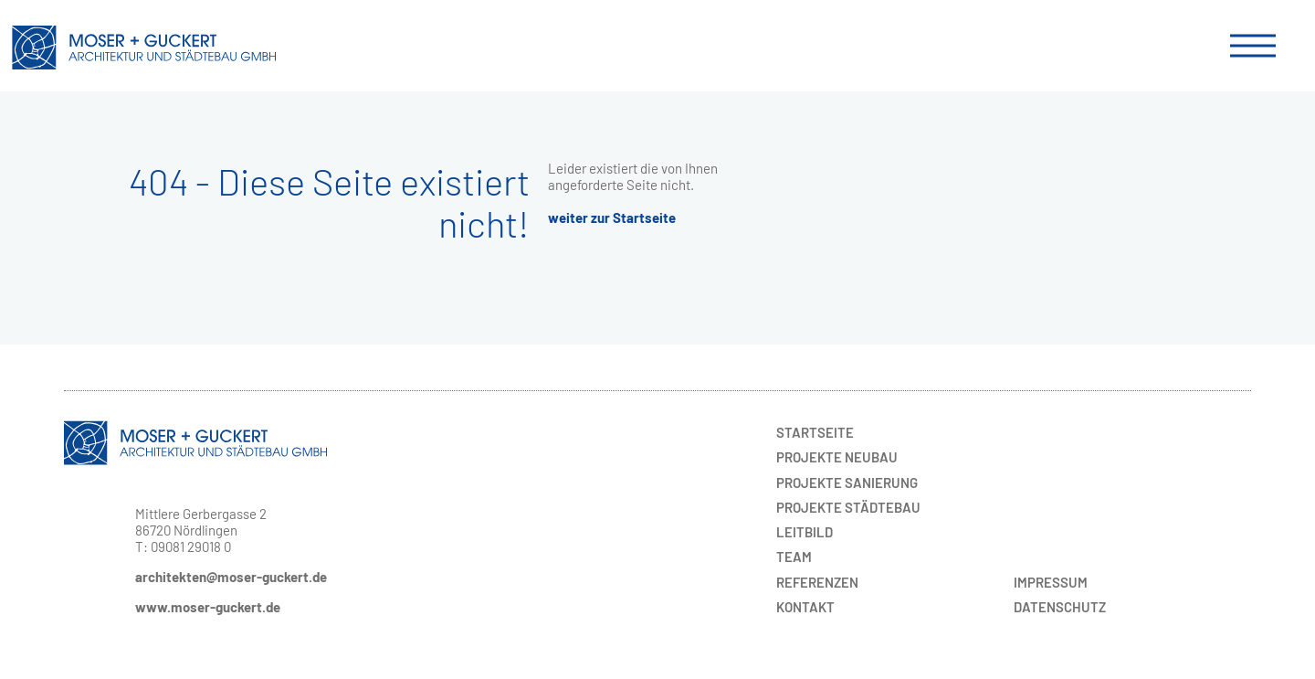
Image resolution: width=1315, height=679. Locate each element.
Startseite (815, 432)
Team (794, 556)
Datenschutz (1060, 607)
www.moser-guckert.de (207, 607)
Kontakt (805, 607)
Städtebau (848, 507)
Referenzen (817, 582)
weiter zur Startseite (612, 217)
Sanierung (847, 482)
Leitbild (804, 532)
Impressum (1051, 582)
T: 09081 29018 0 (183, 546)
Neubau (837, 457)
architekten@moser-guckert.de (231, 576)
